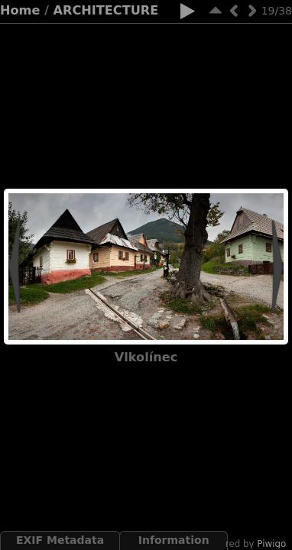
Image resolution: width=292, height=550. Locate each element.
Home (20, 10)
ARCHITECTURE (106, 10)
